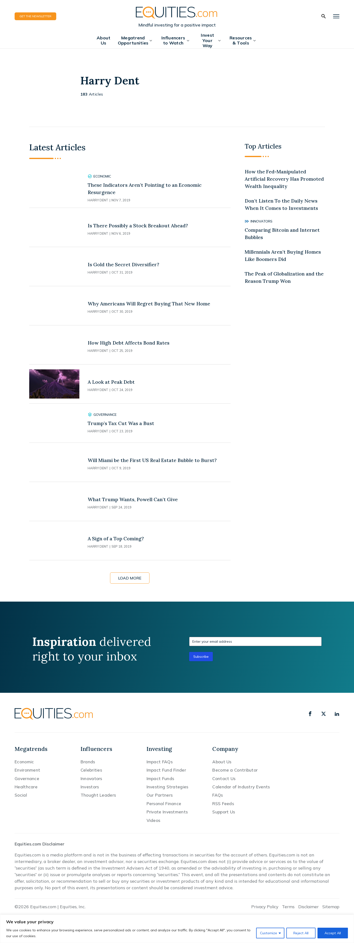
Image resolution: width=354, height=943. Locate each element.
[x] (323, 713)
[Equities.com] (177, 12)
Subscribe (201, 656)
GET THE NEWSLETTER (35, 16)
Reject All (300, 933)
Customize (268, 933)
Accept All (333, 933)
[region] (177, 929)
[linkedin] (337, 713)
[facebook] (310, 713)
